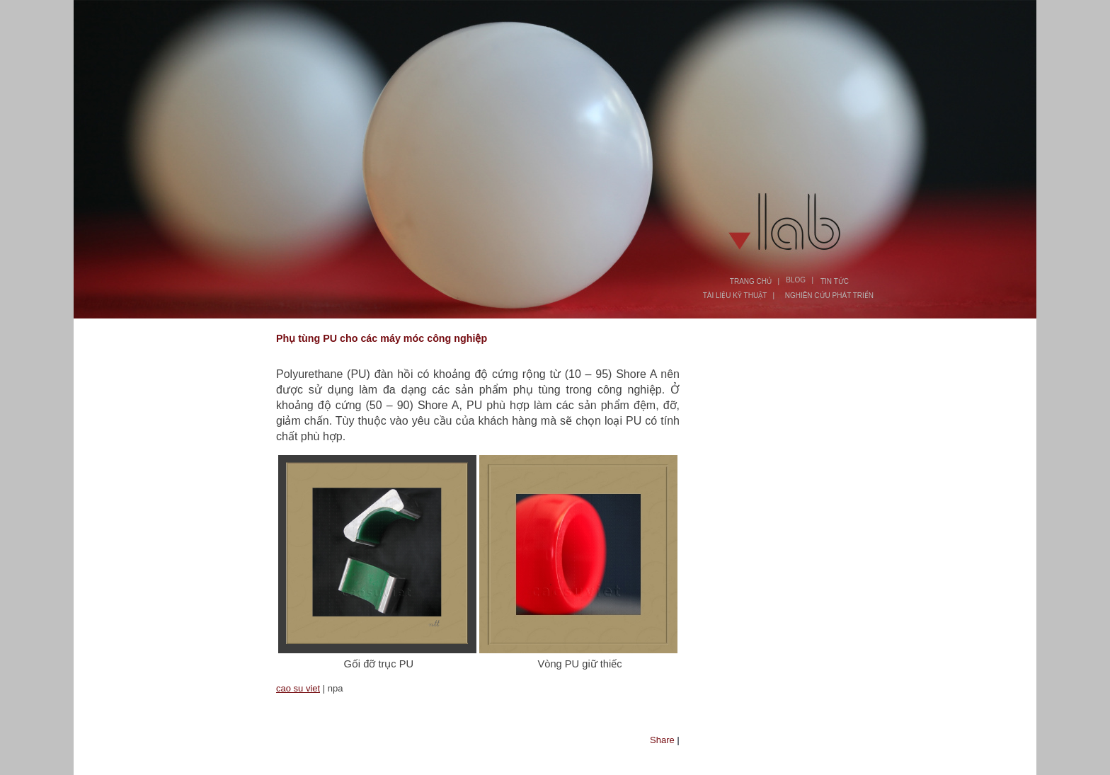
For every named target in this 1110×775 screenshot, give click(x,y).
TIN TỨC (834, 281)
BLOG (796, 280)
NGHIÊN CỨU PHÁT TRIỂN (829, 295)
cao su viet (298, 688)
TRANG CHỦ (751, 281)
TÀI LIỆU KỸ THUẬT (735, 295)
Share (662, 740)
